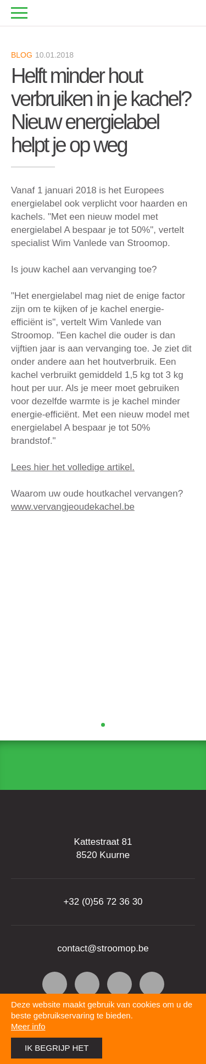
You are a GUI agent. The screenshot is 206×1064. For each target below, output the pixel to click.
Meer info (28, 1026)
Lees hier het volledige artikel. (73, 467)
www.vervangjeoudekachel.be (73, 507)
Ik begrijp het (56, 1047)
